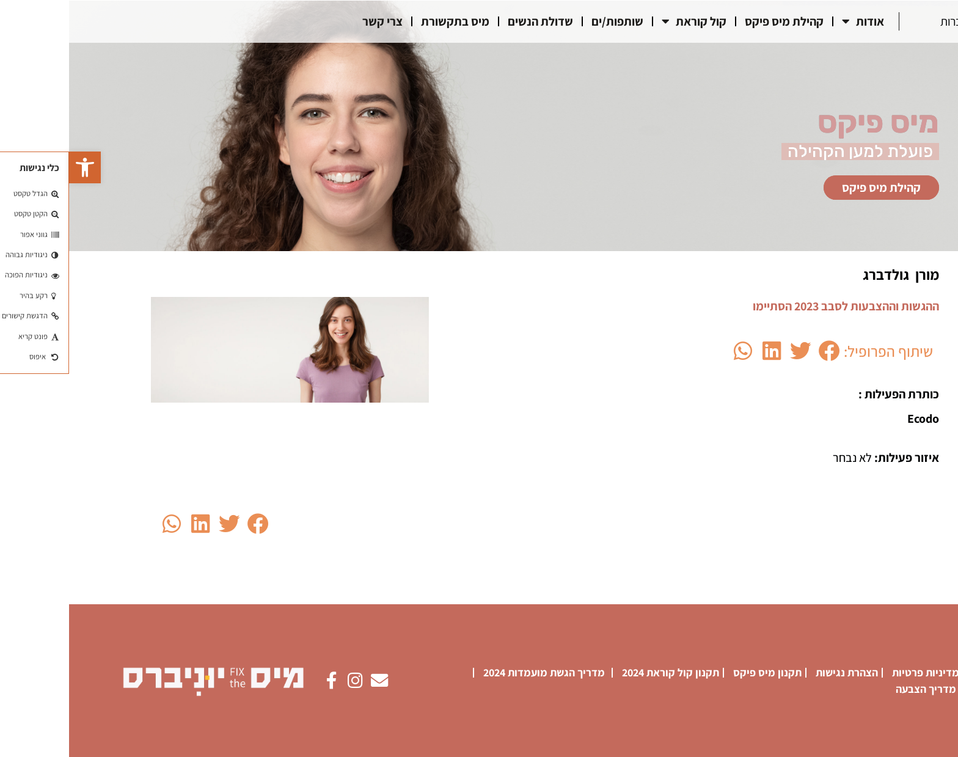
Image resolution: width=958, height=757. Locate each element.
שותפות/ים (548, 21)
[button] (16, 167)
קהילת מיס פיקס (715, 21)
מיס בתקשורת (386, 21)
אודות (794, 21)
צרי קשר (313, 21)
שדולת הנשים (471, 21)
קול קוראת (625, 21)
